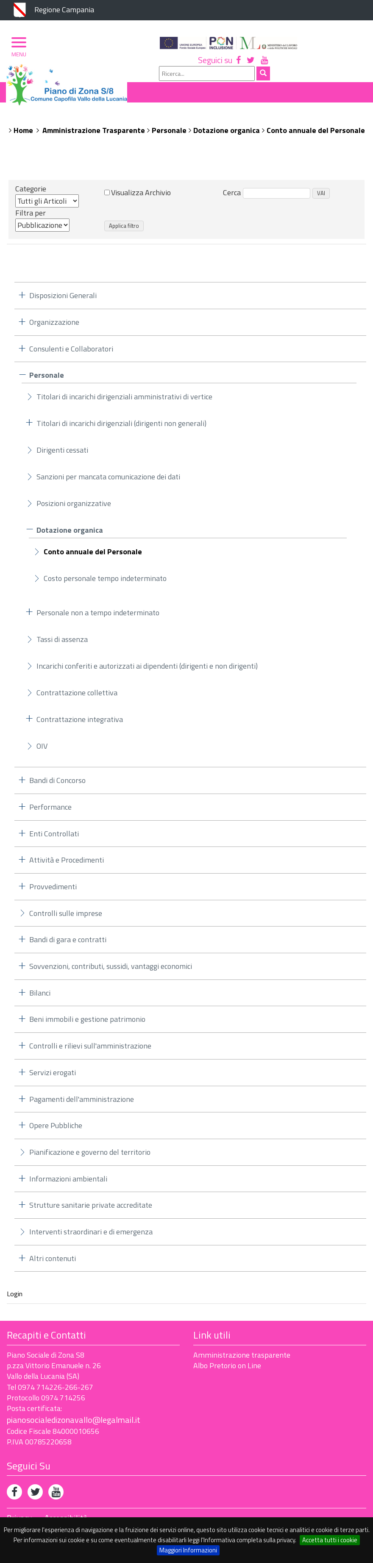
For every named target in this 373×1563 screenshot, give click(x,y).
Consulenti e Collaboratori (71, 352)
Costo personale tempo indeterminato (105, 582)
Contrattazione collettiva (76, 696)
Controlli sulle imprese (65, 916)
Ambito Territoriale (182, 119)
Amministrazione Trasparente (93, 133)
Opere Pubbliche (55, 1129)
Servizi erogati (52, 1076)
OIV (41, 749)
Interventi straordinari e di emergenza (91, 1235)
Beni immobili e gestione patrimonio (87, 1023)
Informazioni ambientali (68, 1182)
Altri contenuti (52, 1261)
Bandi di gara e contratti (67, 943)
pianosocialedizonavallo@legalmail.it (73, 1423)
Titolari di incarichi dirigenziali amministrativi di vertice (124, 400)
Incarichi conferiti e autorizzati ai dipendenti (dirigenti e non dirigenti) (147, 669)
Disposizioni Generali (63, 299)
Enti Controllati (54, 837)
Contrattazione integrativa (79, 723)
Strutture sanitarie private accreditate (90, 1208)
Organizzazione (107, 119)
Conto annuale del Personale (316, 133)
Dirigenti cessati (62, 453)
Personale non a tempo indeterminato (97, 616)
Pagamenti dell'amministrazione (81, 1102)
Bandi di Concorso (57, 784)
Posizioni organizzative (73, 507)
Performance (50, 810)
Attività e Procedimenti (66, 863)
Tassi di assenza (62, 643)
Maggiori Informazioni (188, 1550)
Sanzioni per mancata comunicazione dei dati (108, 480)
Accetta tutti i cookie (329, 1540)
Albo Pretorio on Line (227, 1369)
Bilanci (39, 996)
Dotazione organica (226, 133)
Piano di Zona (44, 119)
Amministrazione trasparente (241, 1358)
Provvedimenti (53, 890)
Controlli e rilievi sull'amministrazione (90, 1049)
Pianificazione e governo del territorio (89, 1155)
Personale (169, 133)
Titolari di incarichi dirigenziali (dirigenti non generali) (121, 427)
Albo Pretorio (256, 119)
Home (23, 133)
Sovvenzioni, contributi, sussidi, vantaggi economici (110, 970)
